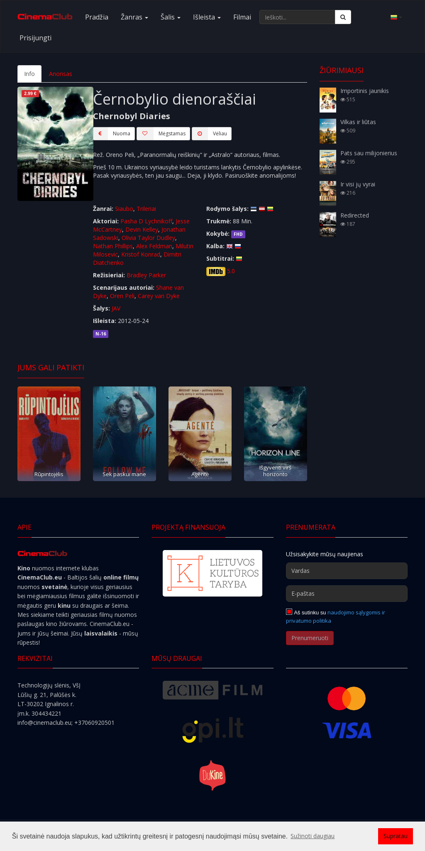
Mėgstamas (161, 133)
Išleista (207, 17)
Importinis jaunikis (364, 91)
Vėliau (209, 133)
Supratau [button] (395, 836)
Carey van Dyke (159, 296)
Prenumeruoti (309, 638)
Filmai (242, 17)
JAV (116, 308)
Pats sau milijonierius (368, 153)
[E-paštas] (347, 593)
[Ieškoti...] (297, 17)
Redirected (354, 215)
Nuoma (111, 133)
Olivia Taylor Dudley (148, 238)
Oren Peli (122, 296)
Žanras (134, 17)
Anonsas (60, 74)
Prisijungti (35, 37)
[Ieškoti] (343, 17)
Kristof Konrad (140, 254)
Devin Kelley (141, 229)
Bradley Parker (146, 275)
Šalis (171, 17)
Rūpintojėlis (49, 474)
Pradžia (96, 17)
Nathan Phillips (113, 246)
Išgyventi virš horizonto (275, 470)
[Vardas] (347, 570)
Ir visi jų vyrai (357, 184)
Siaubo (124, 209)
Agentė (200, 474)
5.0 (231, 271)
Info (29, 74)
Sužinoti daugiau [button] (313, 836)
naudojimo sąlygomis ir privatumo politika (336, 616)
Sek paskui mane (124, 474)
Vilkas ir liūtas (358, 122)
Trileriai (146, 209)
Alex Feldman (154, 246)
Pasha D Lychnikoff (146, 221)
